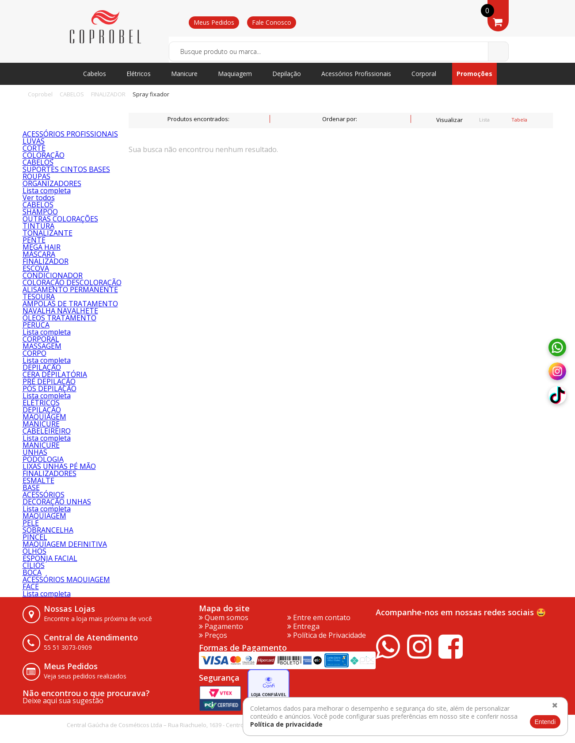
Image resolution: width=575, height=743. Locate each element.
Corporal (423, 73)
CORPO (34, 353)
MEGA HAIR (42, 247)
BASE (31, 487)
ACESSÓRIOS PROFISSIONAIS (70, 134)
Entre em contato (318, 617)
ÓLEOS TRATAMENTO (59, 318)
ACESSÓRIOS (44, 494)
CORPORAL (41, 339)
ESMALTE (38, 480)
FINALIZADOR (108, 94)
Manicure (184, 73)
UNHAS (35, 452)
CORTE (34, 148)
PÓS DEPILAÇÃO (49, 388)
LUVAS (34, 141)
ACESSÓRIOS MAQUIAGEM (66, 579)
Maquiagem (235, 73)
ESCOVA (36, 268)
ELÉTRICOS (41, 403)
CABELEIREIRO (47, 431)
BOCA (32, 572)
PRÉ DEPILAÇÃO (49, 381)
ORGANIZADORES (52, 183)
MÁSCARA (39, 254)
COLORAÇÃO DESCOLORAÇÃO (72, 282)
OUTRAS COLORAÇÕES (60, 219)
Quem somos (223, 617)
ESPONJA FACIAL (50, 558)
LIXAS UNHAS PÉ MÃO (59, 466)
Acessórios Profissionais (356, 73)
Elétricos (138, 73)
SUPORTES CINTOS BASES (66, 169)
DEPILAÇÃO (42, 367)
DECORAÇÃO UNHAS (57, 502)
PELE (31, 523)
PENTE (34, 240)
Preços (213, 635)
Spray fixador (151, 94)
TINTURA (38, 226)
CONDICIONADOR (53, 275)
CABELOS (72, 94)
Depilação (286, 73)
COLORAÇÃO (44, 155)
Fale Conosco (271, 22)
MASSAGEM (42, 346)
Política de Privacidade (326, 635)
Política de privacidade (286, 724)
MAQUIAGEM (44, 417)
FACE (31, 586)
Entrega (303, 626)
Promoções (474, 73)
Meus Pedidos (214, 22)
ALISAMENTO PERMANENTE (70, 289)
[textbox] (339, 51)
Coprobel (40, 94)
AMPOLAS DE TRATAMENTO (70, 304)
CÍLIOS (34, 565)
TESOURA (39, 296)
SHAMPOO (40, 212)
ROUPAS (36, 176)
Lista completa (47, 190)
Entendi (545, 721)
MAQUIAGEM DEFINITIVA (65, 544)
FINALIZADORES (49, 473)
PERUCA (36, 325)
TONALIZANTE (47, 233)
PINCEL (35, 537)
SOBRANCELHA (48, 530)
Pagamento (221, 626)
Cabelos (94, 73)
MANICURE (41, 424)
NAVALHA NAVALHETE (60, 311)
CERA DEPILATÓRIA (55, 374)
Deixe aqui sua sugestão (63, 700)
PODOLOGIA (43, 459)
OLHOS (34, 551)
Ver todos (39, 197)
